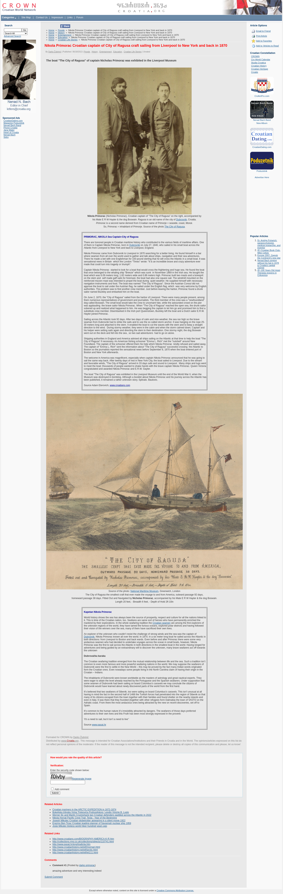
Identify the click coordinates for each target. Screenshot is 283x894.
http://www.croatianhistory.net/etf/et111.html (75, 852)
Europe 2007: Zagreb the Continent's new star (269, 256)
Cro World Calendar (260, 59)
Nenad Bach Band (12, 125)
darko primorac (87, 865)
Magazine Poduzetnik (14, 123)
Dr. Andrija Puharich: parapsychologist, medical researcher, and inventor (268, 244)
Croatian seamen (161, 623)
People (61, 30)
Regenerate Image (81, 778)
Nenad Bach (10, 135)
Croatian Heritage (259, 69)
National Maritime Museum (144, 591)
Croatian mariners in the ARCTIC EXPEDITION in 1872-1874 (84, 809)
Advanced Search (12, 36)
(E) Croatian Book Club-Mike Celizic (268, 251)
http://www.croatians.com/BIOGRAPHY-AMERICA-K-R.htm (83, 838)
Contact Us (42, 17)
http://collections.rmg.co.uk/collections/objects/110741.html (83, 841)
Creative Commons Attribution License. (175, 890)
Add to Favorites (264, 41)
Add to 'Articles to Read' (267, 46)
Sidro (6, 137)
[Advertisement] (262, 209)
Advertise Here (262, 177)
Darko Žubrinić (54, 52)
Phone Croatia (10, 127)
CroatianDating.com (13, 120)
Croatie (254, 72)
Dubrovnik (181, 219)
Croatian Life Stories (68, 39)
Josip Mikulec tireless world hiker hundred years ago (79, 826)
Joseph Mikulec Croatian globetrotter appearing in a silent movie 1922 (89, 820)
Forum (79, 17)
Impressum (57, 17)
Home (51, 30)
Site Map (26, 17)
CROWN (255, 56)
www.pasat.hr (99, 724)
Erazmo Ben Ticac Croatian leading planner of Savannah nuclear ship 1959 (91, 823)
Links (70, 17)
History (61, 32)
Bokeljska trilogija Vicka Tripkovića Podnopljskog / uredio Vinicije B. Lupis (90, 812)
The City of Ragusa (174, 226)
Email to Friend (263, 31)
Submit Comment (54, 877)
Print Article (261, 36)
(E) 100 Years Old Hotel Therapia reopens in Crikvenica (268, 272)
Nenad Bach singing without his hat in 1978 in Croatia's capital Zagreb (268, 264)
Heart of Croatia (11, 132)
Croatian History (259, 66)
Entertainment (64, 35)
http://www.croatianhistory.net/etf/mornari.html (76, 847)
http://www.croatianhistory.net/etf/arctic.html (75, 849)
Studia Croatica (258, 62)
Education (63, 37)
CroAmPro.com (262, 96)
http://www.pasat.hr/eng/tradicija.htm (71, 844)
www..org (69, 740)
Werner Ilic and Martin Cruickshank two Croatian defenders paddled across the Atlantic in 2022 (101, 815)
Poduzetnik (261, 171)
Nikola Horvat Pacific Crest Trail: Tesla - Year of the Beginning (84, 817)
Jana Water (9, 130)
